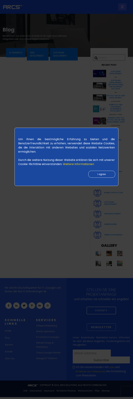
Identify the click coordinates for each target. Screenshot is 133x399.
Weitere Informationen (78, 164)
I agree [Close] (101, 174)
